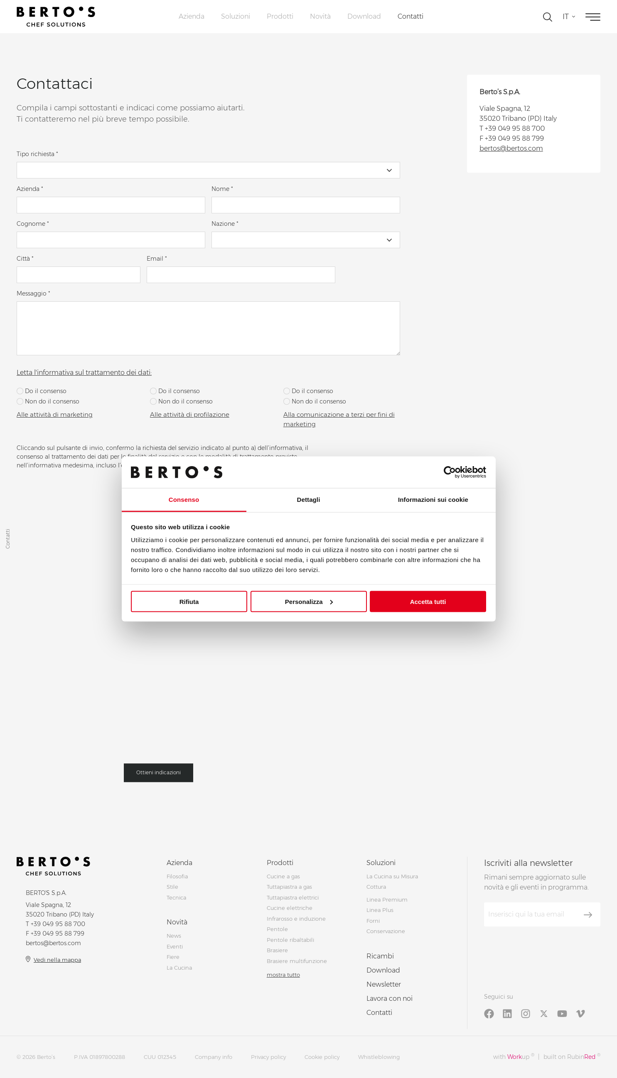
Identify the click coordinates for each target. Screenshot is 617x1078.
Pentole (277, 929)
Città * (25, 258)
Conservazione (385, 931)
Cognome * (33, 223)
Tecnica (176, 897)
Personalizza (309, 601)
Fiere (173, 956)
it (566, 16)
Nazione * (224, 223)
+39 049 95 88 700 (515, 128)
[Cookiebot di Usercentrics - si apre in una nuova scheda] (449, 472)
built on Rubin (571, 1057)
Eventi (175, 946)
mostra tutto (283, 974)
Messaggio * (33, 293)
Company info (213, 1057)
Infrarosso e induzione (296, 918)
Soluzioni (235, 16)
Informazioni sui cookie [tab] (433, 499)
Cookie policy (322, 1057)
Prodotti (280, 16)
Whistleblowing (379, 1057)
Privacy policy (268, 1057)
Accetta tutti (428, 601)
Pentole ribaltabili (290, 939)
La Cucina (179, 967)
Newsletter (383, 984)
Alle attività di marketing (55, 414)
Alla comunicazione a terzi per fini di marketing (339, 419)
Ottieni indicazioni (158, 776)
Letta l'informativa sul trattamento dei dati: (84, 372)
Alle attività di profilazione (189, 414)
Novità (320, 16)
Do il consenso (41, 391)
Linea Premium (387, 899)
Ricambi (380, 956)
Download (364, 16)
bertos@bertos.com (511, 148)
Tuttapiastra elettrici (293, 897)
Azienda (191, 16)
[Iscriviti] (587, 914)
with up (513, 1057)
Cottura (376, 886)
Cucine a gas (283, 876)
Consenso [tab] (184, 499)
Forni (373, 920)
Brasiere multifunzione (297, 961)
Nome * (222, 189)
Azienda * (30, 189)
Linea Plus (379, 910)
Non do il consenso (48, 401)
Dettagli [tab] (308, 499)
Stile (172, 886)
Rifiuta (189, 601)
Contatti (410, 16)
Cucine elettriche (289, 907)
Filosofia (177, 876)
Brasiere (277, 950)
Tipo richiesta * (37, 154)
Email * (157, 258)
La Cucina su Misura (392, 876)
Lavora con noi (389, 998)
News (174, 935)
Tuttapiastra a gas (289, 886)
